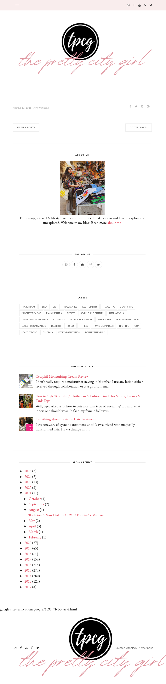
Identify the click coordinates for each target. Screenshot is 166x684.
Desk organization (69, 332)
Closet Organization (33, 326)
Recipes (71, 313)
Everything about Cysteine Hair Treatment (66, 419)
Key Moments (89, 306)
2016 (28, 565)
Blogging (59, 319)
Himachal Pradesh (103, 326)
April (32, 526)
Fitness (84, 326)
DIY (54, 306)
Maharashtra (54, 313)
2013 (28, 581)
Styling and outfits (91, 313)
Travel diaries (69, 306)
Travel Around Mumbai (34, 319)
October (35, 498)
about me (114, 222)
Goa (136, 326)
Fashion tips (104, 319)
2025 (28, 471)
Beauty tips (126, 306)
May (32, 521)
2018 (28, 554)
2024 (28, 476)
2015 (28, 570)
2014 (28, 576)
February (35, 537)
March (33, 532)
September (36, 504)
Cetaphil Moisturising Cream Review (62, 376)
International (117, 313)
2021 (28, 493)
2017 (28, 559)
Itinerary (48, 332)
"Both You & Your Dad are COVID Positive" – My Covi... (67, 515)
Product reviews (31, 313)
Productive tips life (81, 319)
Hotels (70, 326)
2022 (28, 487)
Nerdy (44, 306)
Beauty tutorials (95, 332)
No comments (41, 107)
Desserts (56, 326)
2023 (28, 482)
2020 (28, 543)
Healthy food (29, 332)
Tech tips (124, 326)
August (34, 509)
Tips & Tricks (28, 306)
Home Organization (127, 319)
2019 (28, 548)
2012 (28, 587)
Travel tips (109, 306)
